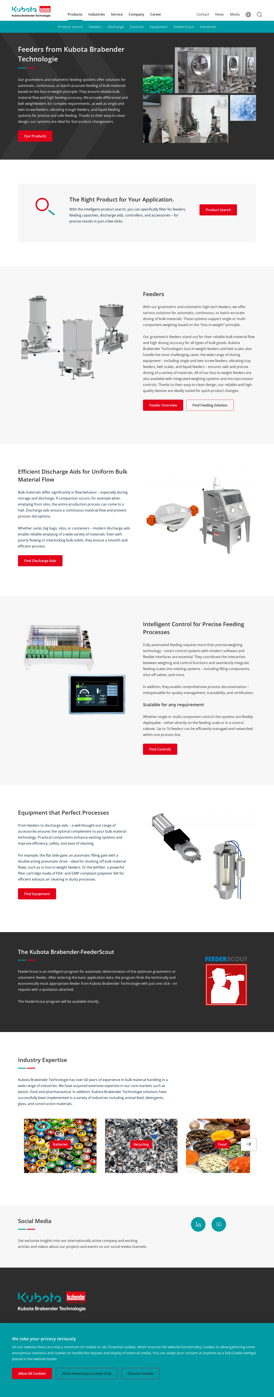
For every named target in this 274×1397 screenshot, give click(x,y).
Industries (96, 14)
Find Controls (160, 749)
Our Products (35, 136)
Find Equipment (37, 893)
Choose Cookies (140, 1373)
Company (136, 14)
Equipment (159, 26)
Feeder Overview (163, 405)
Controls (137, 26)
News (219, 14)
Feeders (95, 26)
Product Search (218, 210)
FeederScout (184, 26)
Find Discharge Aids (40, 560)
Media (235, 14)
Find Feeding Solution (210, 405)
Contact (203, 14)
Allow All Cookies (32, 1373)
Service (117, 14)
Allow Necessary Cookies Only (86, 1373)
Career (155, 14)
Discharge (116, 26)
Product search (70, 26)
